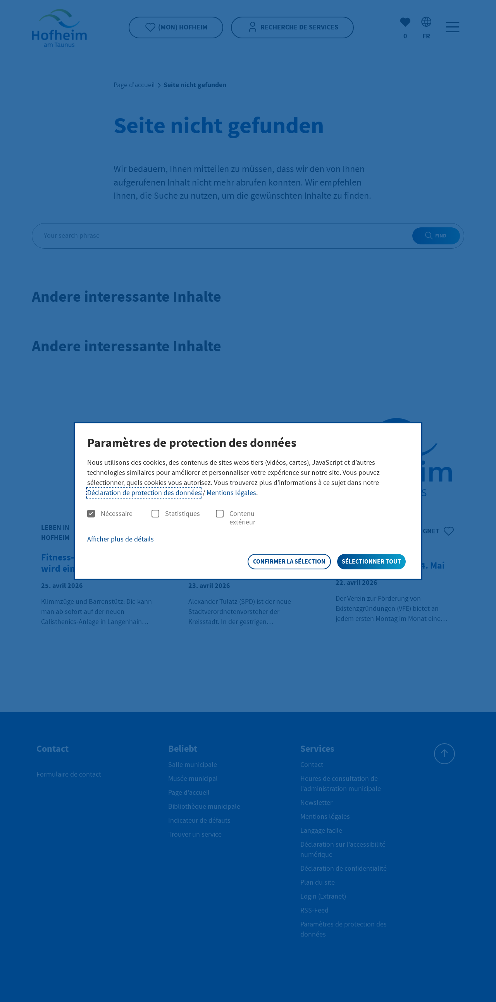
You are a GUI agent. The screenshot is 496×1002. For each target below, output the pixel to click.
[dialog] (248, 501)
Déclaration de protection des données (144, 492)
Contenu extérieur (235, 518)
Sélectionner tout (371, 561)
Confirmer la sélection (289, 561)
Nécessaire (110, 514)
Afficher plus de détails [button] (120, 539)
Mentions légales (231, 492)
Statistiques (176, 514)
